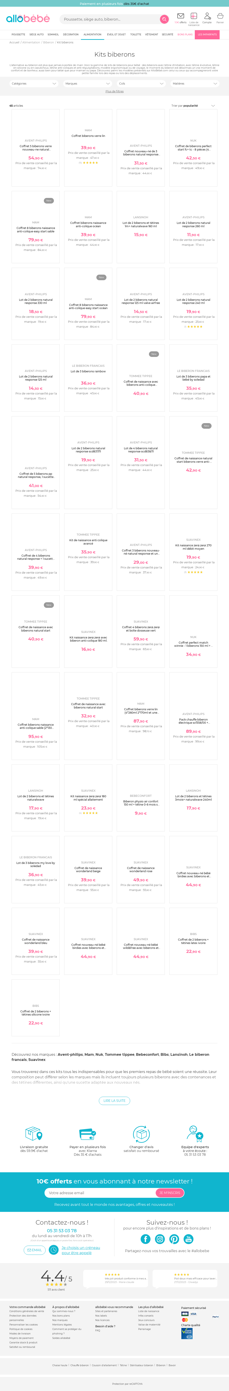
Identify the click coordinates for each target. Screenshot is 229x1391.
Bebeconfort (147, 1054)
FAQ (97, 1330)
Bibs (165, 1054)
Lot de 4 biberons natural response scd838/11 (141, 450)
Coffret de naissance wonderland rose (141, 869)
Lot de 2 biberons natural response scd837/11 (88, 450)
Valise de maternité (149, 1324)
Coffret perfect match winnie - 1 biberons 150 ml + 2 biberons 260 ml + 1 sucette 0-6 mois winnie (193, 647)
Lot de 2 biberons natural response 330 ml (36, 301)
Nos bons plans (61, 1315)
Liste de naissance (148, 1311)
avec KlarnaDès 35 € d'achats (88, 1141)
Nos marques (60, 1320)
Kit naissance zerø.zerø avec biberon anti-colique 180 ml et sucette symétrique (88, 641)
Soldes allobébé (61, 1338)
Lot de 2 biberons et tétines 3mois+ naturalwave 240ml (193, 798)
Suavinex (37, 1060)
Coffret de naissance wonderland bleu (35, 941)
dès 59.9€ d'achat (34, 1141)
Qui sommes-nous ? (63, 1311)
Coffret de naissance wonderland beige (88, 869)
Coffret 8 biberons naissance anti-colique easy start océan (88, 306)
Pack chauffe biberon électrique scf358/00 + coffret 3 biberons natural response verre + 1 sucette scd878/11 (193, 726)
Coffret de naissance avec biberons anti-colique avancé (141, 385)
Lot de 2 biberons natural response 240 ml (193, 301)
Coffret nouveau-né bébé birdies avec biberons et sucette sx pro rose (193, 876)
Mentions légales (62, 1324)
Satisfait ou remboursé (22, 1347)
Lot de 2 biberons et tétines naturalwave (35, 798)
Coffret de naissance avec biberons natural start (36, 629)
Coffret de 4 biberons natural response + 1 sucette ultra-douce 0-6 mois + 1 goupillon (35, 560)
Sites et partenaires (106, 1311)
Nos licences (102, 1320)
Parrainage (144, 1329)
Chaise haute (59, 1365)
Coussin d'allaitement (104, 1365)
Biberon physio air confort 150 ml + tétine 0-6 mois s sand (140, 805)
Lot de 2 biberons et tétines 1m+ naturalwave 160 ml (141, 224)
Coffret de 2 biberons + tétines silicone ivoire (35, 1013)
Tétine (123, 1365)
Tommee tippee (119, 1054)
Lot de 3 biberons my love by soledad (35, 864)
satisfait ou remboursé (141, 1139)
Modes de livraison (20, 1333)
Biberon (160, 1365)
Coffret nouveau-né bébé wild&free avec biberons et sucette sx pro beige (141, 948)
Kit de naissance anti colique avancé (88, 542)
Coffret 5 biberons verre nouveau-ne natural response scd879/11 (36, 149)
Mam (89, 1054)
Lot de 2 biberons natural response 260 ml (193, 224)
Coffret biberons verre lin (88, 136)
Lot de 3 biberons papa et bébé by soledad (193, 378)
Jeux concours (146, 1320)
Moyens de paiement (21, 1338)
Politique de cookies (20, 1329)
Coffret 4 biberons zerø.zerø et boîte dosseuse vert (141, 629)
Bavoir (172, 1365)
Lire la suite (114, 1101)
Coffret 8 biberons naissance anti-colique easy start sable (36, 229)
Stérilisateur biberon (141, 1365)
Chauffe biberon (79, 1365)
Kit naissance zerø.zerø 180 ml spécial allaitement (88, 798)
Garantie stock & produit (23, 1342)
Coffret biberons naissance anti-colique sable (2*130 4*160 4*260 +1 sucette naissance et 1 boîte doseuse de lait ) (36, 731)
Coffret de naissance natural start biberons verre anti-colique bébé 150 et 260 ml (193, 461)
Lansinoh (179, 1054)
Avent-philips (70, 1054)
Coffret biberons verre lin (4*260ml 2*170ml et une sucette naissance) (141, 712)
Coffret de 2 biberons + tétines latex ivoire (193, 941)
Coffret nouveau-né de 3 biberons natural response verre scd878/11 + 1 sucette (140, 154)
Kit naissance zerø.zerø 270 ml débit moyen (193, 547)
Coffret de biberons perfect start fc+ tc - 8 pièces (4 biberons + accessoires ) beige (193, 150)
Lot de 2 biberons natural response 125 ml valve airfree (141, 301)
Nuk (99, 1054)
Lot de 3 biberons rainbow (88, 371)
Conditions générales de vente (26, 1311)
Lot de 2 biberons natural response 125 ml (36, 378)
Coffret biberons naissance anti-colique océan (88, 224)
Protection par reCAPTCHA (127, 1384)
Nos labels (101, 1315)
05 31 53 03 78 (195, 1155)
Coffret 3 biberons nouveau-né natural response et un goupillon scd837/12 (141, 554)
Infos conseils (145, 1315)
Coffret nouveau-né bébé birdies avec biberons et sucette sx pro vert (88, 948)
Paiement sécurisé (193, 1308)
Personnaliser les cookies (23, 1324)
